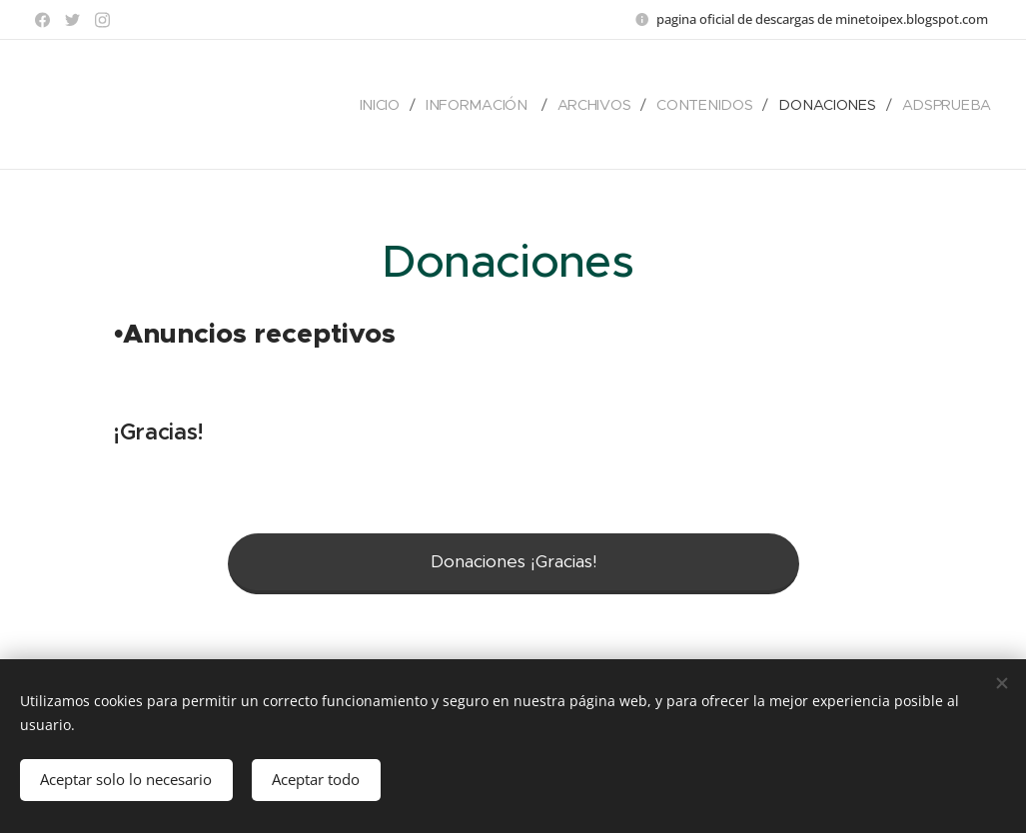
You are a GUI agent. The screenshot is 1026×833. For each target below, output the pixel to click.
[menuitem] (392, 105)
